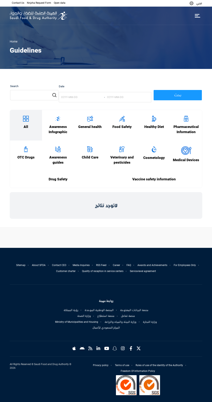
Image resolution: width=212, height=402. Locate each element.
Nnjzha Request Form (39, 2)
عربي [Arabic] (199, 3)
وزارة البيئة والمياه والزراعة (120, 321)
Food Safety (122, 127)
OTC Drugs (26, 157)
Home (13, 41)
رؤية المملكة (71, 310)
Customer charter (66, 271)
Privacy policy (100, 365)
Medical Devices (186, 160)
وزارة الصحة (84, 316)
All (26, 127)
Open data (59, 2)
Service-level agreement (143, 271)
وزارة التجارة (150, 321)
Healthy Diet (154, 127)
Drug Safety (58, 179)
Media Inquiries (81, 265)
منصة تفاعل (128, 316)
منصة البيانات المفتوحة (134, 310)
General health (90, 127)
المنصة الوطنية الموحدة (99, 310)
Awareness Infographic (58, 129)
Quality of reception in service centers (102, 271)
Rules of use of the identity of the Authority (159, 365)
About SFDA (39, 265)
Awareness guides (58, 159)
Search (14, 86)
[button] (191, 3)
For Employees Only (185, 265)
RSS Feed (101, 265)
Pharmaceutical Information (186, 129)
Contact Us (18, 2)
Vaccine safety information (154, 179)
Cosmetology (154, 158)
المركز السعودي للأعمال (106, 327)
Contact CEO (59, 265)
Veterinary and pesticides (122, 159)
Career (116, 265)
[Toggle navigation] (197, 15)
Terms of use (122, 365)
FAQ (128, 265)
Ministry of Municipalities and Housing (76, 321)
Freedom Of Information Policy (138, 371)
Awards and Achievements (152, 265)
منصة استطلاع (105, 316)
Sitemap (20, 265)
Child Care (90, 157)
